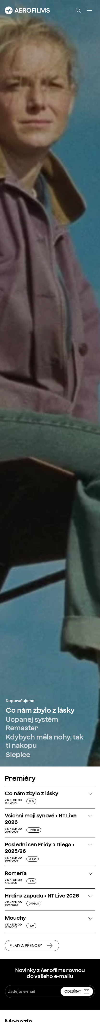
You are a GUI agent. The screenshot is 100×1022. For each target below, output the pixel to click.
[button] (50, 797)
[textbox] (50, 991)
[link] (44, 710)
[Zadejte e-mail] (33, 991)
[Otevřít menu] (89, 10)
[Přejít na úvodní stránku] (27, 10)
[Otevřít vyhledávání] (78, 10)
